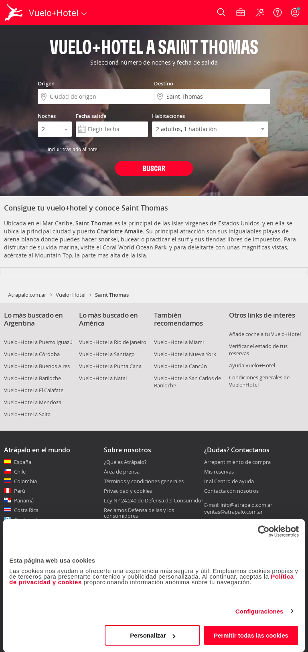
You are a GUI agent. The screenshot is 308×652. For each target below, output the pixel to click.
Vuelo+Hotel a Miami (179, 342)
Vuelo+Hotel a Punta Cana (110, 366)
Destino (163, 83)
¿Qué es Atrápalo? (125, 462)
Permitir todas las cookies (251, 635)
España (22, 462)
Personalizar (152, 635)
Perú (19, 490)
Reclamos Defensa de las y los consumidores (139, 512)
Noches (47, 115)
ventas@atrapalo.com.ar (233, 511)
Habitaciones (168, 115)
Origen (46, 83)
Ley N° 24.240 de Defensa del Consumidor (153, 500)
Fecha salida (91, 115)
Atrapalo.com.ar (27, 294)
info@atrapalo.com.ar (246, 504)
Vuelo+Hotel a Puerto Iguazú (38, 342)
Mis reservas (219, 472)
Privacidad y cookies (128, 490)
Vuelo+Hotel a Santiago (107, 354)
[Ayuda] (277, 12)
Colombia (25, 481)
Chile (20, 471)
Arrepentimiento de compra (237, 462)
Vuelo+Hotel (70, 294)
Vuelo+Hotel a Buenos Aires (37, 366)
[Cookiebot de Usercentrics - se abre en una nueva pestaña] (264, 531)
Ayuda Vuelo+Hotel (252, 365)
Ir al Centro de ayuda (229, 481)
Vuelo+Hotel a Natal (103, 378)
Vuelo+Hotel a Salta (27, 414)
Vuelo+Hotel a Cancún (180, 366)
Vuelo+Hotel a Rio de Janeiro (112, 342)
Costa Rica (26, 510)
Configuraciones (259, 611)
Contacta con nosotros (231, 491)
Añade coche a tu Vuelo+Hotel (265, 334)
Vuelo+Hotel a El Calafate (33, 390)
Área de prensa (122, 471)
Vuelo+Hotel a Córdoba (32, 354)
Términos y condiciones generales (144, 481)
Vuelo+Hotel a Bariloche (32, 378)
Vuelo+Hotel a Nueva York (185, 354)
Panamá (24, 500)
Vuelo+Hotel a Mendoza (32, 402)
